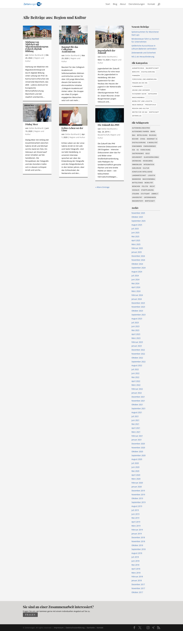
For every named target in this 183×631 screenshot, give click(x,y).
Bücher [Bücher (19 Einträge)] (135, 139)
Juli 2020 (135, 463)
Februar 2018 (137, 576)
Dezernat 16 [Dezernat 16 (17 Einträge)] (152, 139)
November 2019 (138, 494)
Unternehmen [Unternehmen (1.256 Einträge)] (150, 197)
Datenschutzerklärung (75, 627)
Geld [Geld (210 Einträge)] (148, 153)
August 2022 (137, 365)
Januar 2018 (137, 580)
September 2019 (139, 502)
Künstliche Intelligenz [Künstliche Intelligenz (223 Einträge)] (142, 172)
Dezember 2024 (138, 256)
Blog (115, 4)
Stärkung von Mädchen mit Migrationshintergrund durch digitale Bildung (36, 46)
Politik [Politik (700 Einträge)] (145, 186)
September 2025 (139, 221)
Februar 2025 (137, 248)
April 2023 (136, 334)
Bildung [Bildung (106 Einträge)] (152, 135)
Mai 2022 (135, 377)
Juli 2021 (135, 416)
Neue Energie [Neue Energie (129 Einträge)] (137, 105)
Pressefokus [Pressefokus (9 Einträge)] (150, 105)
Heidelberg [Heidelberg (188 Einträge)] (148, 161)
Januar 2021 (137, 439)
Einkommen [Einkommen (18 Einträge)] (137, 146)
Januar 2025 (137, 252)
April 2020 (136, 475)
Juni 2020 (135, 467)
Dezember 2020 (138, 443)
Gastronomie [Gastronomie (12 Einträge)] (138, 153)
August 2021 (137, 412)
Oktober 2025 (137, 217)
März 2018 (136, 572)
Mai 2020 (135, 471)
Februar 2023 (137, 342)
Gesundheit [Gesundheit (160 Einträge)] (137, 157)
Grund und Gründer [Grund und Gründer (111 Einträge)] (141, 90)
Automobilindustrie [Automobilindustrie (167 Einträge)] (141, 128)
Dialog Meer (31, 124)
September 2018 (139, 549)
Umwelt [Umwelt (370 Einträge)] (154, 194)
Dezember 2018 (138, 537)
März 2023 (136, 338)
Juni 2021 (135, 420)
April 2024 (136, 287)
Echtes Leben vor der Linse (72, 129)
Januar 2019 (137, 533)
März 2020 (136, 479)
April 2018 (136, 569)
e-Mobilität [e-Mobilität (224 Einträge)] (152, 142)
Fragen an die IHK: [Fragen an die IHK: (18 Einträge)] (140, 83)
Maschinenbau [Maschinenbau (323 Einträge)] (149, 179)
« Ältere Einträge (102, 187)
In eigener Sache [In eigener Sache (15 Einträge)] (139, 94)
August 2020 (137, 459)
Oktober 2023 (137, 310)
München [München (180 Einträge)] (136, 186)
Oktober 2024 (137, 264)
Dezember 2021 (138, 397)
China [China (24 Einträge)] (142, 139)
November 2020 (138, 447)
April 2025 (136, 240)
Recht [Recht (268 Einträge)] (152, 186)
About (123, 4)
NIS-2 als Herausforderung (143, 56)
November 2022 (138, 354)
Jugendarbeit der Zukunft (106, 51)
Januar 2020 (137, 486)
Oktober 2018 (137, 545)
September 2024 (139, 267)
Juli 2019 (135, 510)
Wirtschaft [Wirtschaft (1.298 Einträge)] (150, 201)
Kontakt (151, 4)
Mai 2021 (135, 424)
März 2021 (136, 432)
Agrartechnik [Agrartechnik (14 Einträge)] (138, 68)
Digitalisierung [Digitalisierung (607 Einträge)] (139, 142)
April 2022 (136, 381)
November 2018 (138, 541)
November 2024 (138, 260)
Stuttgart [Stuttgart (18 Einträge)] (145, 194)
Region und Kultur (77, 137)
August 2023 (137, 318)
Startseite (91, 627)
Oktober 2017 (137, 592)
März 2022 (136, 385)
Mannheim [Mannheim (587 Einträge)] (136, 179)
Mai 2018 (135, 565)
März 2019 (136, 526)
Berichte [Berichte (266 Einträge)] (136, 72)
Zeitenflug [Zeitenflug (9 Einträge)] (137, 116)
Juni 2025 (135, 232)
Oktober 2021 (137, 404)
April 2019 (136, 522)
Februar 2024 (137, 295)
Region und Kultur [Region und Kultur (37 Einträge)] (140, 108)
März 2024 (136, 291)
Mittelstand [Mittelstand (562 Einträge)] (137, 183)
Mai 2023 (135, 330)
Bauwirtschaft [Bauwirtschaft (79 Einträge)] (152, 68)
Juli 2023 (135, 322)
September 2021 (139, 408)
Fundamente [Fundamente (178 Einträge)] (137, 86)
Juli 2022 (135, 369)
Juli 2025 (135, 228)
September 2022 (139, 361)
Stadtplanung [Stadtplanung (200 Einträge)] (147, 190)
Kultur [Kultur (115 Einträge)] (146, 168)
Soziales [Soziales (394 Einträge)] (136, 190)
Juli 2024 (135, 275)
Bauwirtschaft (104, 135)
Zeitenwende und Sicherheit (144, 52)
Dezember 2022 (138, 350)
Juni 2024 (135, 279)
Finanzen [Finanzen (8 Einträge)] (136, 75)
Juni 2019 (135, 514)
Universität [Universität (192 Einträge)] (137, 197)
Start (107, 4)
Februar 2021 (137, 436)
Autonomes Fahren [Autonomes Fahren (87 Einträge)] (140, 131)
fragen (30, 614)
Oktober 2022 (137, 357)
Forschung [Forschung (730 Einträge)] (145, 150)
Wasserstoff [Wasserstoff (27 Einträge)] (137, 201)
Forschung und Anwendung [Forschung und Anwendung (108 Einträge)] (144, 79)
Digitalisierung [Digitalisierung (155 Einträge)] (148, 72)
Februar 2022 (137, 389)
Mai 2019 (135, 518)
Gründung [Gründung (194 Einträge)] (136, 161)
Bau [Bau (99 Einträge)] (133, 135)
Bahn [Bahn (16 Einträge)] (153, 131)
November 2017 (138, 588)
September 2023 (139, 314)
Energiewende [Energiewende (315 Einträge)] (150, 146)
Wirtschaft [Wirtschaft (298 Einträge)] (154, 112)
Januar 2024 (137, 299)
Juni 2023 (135, 326)
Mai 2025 (135, 236)
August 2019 (137, 506)
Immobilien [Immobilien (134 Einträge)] (137, 164)
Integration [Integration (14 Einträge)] (149, 164)
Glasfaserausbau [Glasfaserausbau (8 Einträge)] (151, 157)
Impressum (59, 627)
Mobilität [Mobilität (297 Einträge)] (149, 183)
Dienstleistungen (137, 4)
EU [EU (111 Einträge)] (138, 150)
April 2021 (136, 428)
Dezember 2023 (138, 303)
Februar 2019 (137, 529)
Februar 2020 (137, 482)
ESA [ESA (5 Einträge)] (133, 150)
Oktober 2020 (137, 451)
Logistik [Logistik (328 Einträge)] (151, 175)
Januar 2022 (137, 393)
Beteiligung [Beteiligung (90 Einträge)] (142, 135)
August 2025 (137, 225)
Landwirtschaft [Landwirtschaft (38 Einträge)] (139, 175)
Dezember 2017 (138, 584)
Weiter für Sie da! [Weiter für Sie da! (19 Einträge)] (140, 112)
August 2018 (137, 553)
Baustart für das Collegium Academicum (70, 49)
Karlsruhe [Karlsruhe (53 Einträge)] (136, 168)
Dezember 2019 (138, 490)
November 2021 (138, 400)
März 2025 (136, 244)
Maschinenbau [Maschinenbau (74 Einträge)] (138, 97)
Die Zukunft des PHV (109, 124)
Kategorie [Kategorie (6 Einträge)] (152, 94)
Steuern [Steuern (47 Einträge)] (135, 194)
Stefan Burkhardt (36, 55)
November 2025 (138, 213)
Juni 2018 (135, 561)
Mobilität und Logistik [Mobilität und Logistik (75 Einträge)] (142, 101)
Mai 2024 (135, 283)
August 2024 (137, 271)
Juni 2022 (135, 373)
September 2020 (139, 455)
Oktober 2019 (137, 498)
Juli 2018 (135, 557)
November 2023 (138, 307)
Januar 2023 (137, 346)
